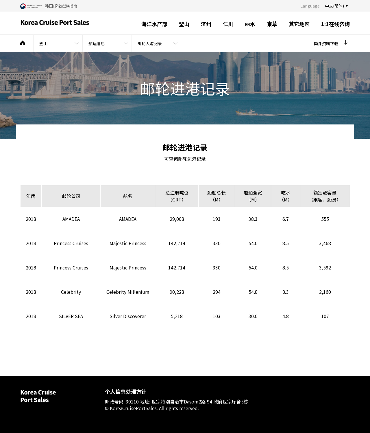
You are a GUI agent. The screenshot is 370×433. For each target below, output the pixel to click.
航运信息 (96, 43)
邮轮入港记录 (150, 43)
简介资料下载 (326, 43)
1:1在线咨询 (335, 23)
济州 (206, 23)
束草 (272, 23)
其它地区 (299, 23)
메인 (22, 43)
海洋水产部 (154, 23)
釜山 (184, 23)
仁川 (228, 23)
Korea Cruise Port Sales (55, 23)
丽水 (250, 23)
